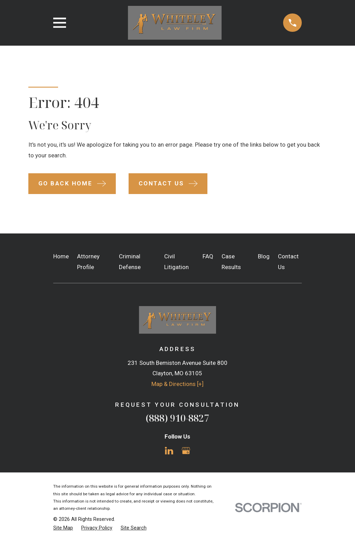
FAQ (208, 256)
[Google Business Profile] (186, 451)
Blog (264, 256)
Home (61, 256)
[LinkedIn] (169, 451)
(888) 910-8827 (177, 418)
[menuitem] (63, 528)
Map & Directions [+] (177, 383)
